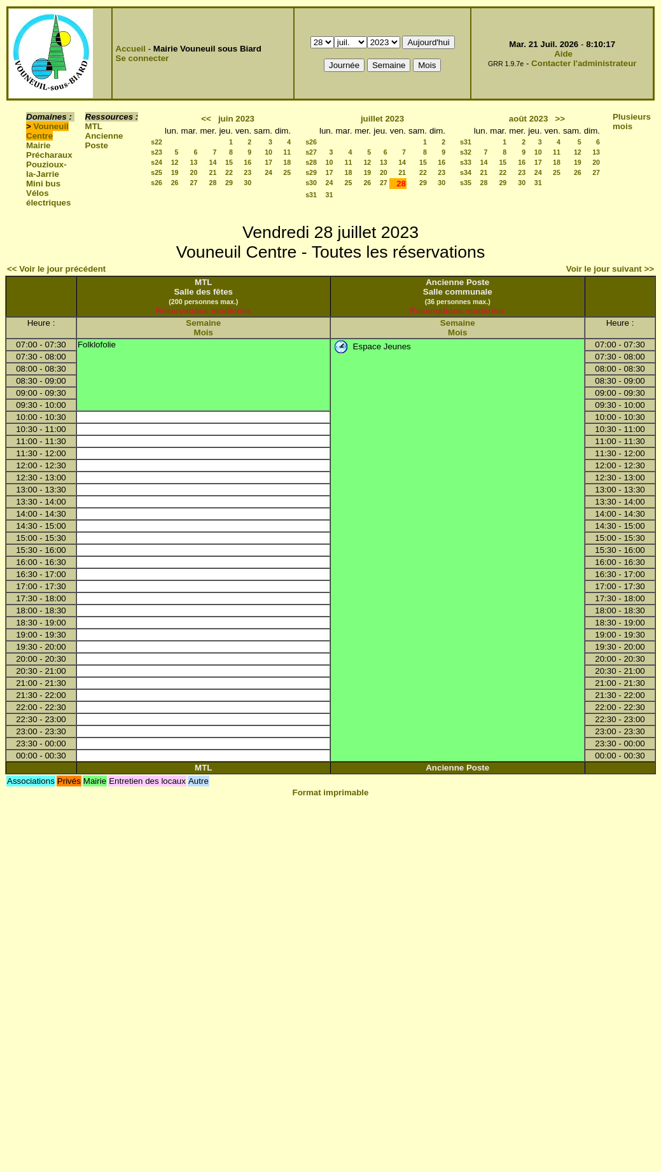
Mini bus (43, 183)
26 (175, 182)
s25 (156, 172)
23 (247, 172)
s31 (311, 195)
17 (268, 162)
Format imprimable (331, 792)
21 (213, 172)
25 (287, 172)
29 (229, 182)
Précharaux (49, 155)
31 (329, 195)
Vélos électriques (48, 197)
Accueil (131, 48)
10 (268, 152)
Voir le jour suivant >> (610, 269)
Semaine (203, 323)
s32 (465, 152)
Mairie (38, 145)
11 (287, 152)
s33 (465, 162)
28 (213, 182)
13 (194, 162)
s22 (156, 142)
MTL (93, 126)
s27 (311, 152)
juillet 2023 (382, 118)
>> (560, 118)
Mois (203, 332)
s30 (311, 182)
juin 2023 (236, 118)
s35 (465, 182)
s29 (311, 172)
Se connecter (142, 58)
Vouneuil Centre (47, 131)
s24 (156, 162)
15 (229, 162)
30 (247, 182)
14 (213, 162)
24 (268, 172)
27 (194, 182)
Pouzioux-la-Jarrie (46, 169)
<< (206, 118)
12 (175, 162)
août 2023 (528, 118)
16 (247, 162)
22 (229, 172)
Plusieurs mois (632, 121)
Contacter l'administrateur (583, 63)
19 (175, 172)
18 (287, 162)
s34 (465, 172)
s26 (156, 182)
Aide (563, 54)
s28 (311, 162)
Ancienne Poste (104, 140)
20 (194, 172)
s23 (156, 152)
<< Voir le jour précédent (56, 269)
